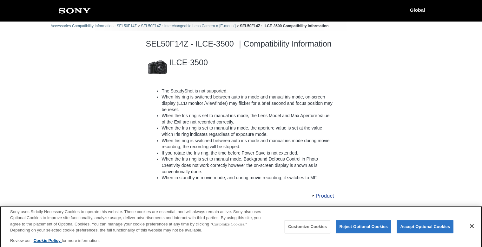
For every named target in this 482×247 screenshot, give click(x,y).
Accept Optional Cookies (425, 230)
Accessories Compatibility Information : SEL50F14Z (94, 26)
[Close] (472, 230)
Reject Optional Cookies (363, 230)
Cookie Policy (48, 243)
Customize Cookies (307, 230)
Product (325, 196)
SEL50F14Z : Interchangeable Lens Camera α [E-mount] (188, 26)
